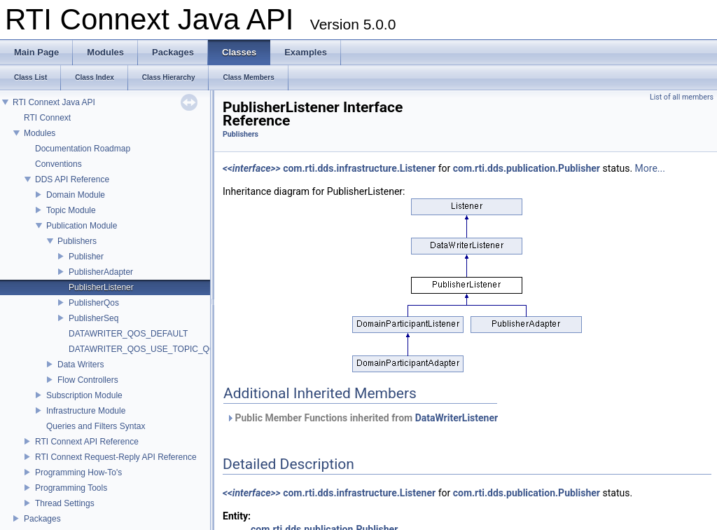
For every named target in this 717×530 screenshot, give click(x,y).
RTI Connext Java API (54, 102)
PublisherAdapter (101, 272)
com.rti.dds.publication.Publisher (526, 168)
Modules (39, 133)
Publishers (77, 241)
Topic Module (71, 210)
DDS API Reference (72, 179)
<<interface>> (252, 168)
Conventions (58, 164)
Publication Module (81, 226)
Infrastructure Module (85, 411)
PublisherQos (94, 303)
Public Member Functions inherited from (362, 417)
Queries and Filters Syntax (95, 426)
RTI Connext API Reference (87, 442)
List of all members (681, 97)
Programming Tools (71, 488)
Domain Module (75, 195)
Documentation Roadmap (82, 149)
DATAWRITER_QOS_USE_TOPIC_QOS (145, 349)
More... (650, 168)
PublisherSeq (93, 318)
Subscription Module (84, 395)
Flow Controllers (87, 380)
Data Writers (80, 364)
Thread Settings (65, 503)
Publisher (86, 256)
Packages (42, 519)
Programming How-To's (78, 472)
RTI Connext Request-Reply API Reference (116, 457)
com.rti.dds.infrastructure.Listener (359, 168)
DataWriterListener (457, 417)
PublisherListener (101, 287)
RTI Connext (47, 118)
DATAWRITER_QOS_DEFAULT (128, 334)
